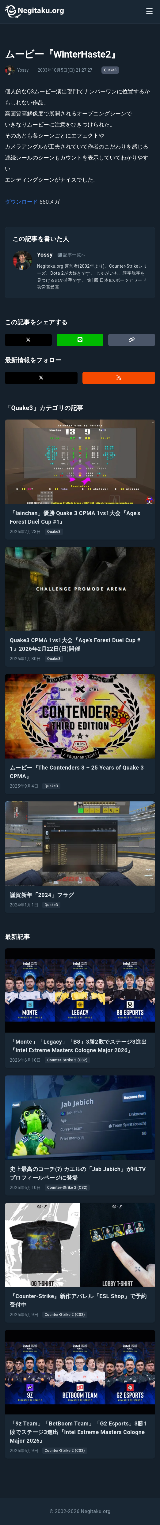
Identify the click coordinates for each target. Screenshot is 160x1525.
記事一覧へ (72, 254)
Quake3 (110, 70)
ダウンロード (21, 201)
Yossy (45, 254)
